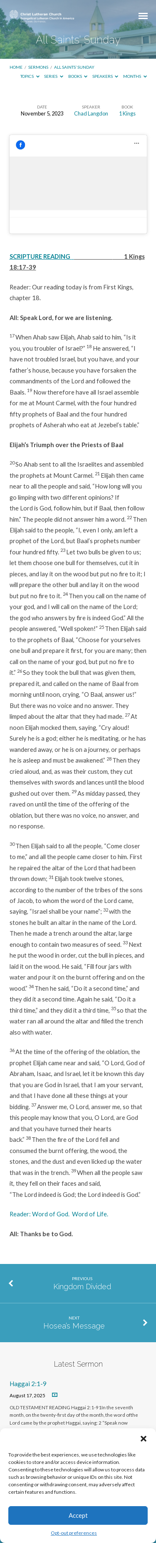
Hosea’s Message (74, 1326)
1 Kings (127, 113)
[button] (143, 1439)
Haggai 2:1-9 (28, 1383)
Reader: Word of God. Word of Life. (59, 1214)
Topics (30, 76)
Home (16, 67)
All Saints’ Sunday (74, 67)
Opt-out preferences (74, 1533)
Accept (78, 1515)
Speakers (105, 76)
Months (135, 76)
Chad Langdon (91, 113)
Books (78, 76)
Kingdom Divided (82, 1286)
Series (53, 76)
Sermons (38, 67)
